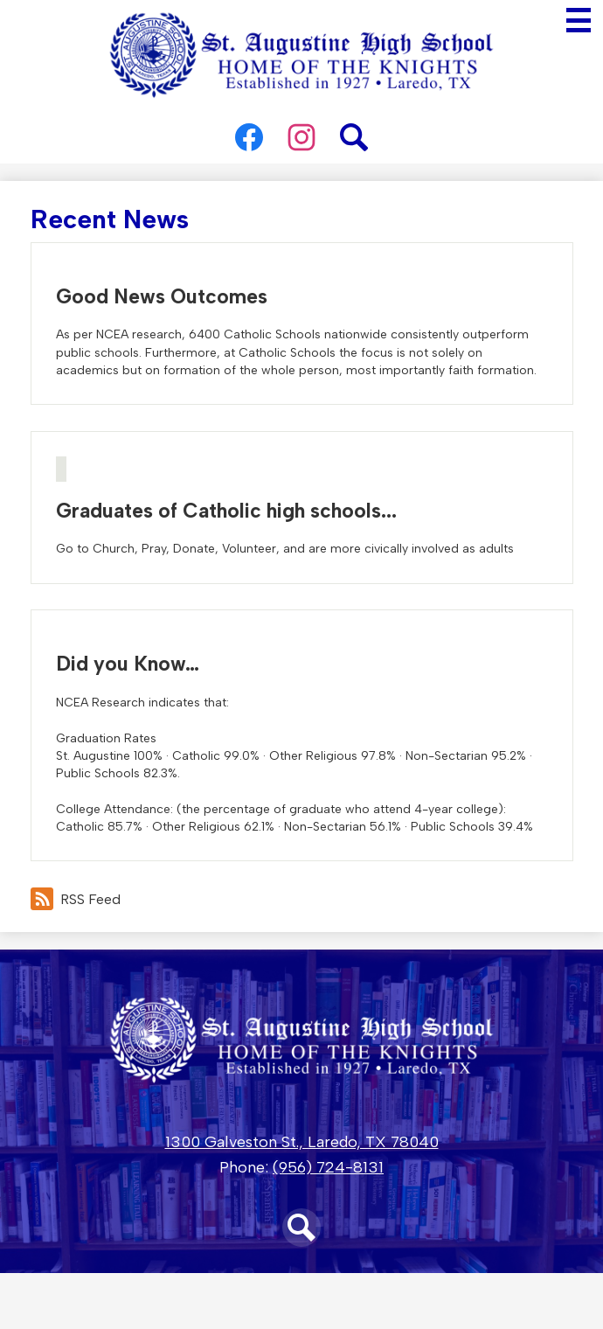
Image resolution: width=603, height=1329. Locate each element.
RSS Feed (76, 898)
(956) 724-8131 (328, 1167)
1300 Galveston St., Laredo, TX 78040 (302, 1142)
